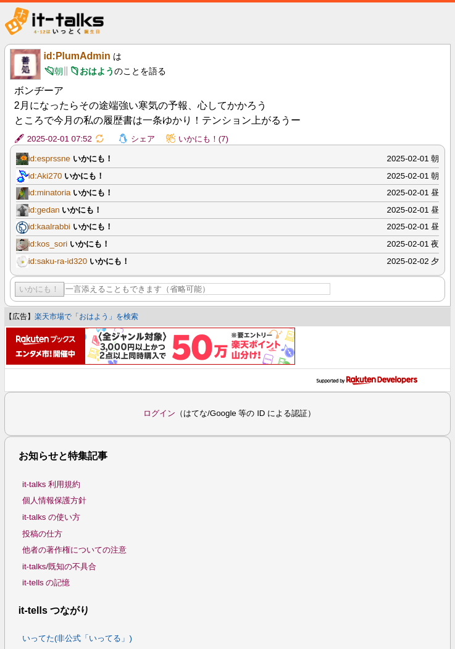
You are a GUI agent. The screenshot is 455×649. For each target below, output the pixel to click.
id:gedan (44, 209)
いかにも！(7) (203, 138)
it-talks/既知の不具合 (59, 566)
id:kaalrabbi (49, 226)
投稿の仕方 (42, 533)
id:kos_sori (48, 243)
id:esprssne (49, 158)
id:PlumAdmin (76, 56)
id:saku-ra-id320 (58, 261)
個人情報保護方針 (54, 500)
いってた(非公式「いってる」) (77, 638)
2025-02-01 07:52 (59, 138)
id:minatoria (49, 192)
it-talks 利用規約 (51, 484)
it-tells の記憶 (46, 582)
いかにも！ (39, 289)
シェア (143, 138)
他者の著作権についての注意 (74, 549)
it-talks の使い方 (51, 517)
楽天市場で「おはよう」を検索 (86, 316)
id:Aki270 (45, 175)
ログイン (159, 413)
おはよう (97, 71)
